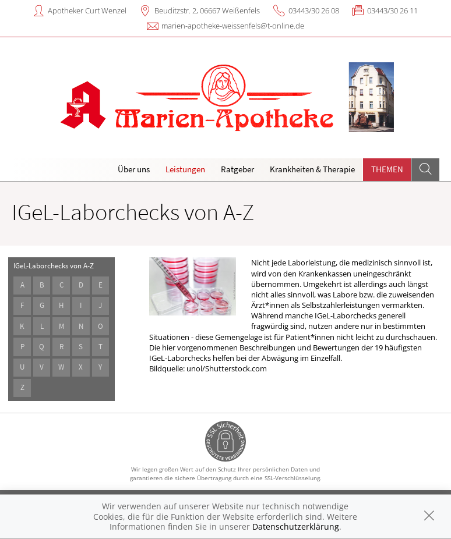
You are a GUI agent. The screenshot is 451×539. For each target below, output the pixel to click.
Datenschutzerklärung (295, 526)
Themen (387, 169)
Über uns (134, 169)
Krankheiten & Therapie (312, 169)
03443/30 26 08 (313, 10)
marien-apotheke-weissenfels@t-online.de (232, 25)
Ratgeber (237, 169)
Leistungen (185, 169)
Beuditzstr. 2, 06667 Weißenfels (207, 10)
